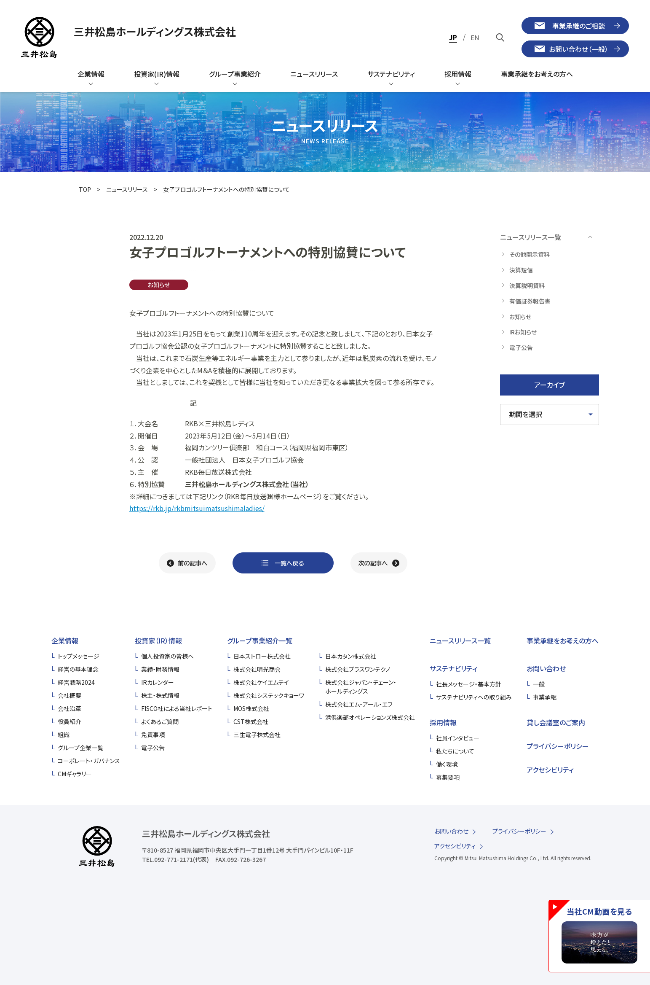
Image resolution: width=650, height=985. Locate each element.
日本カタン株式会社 (350, 656)
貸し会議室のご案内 (556, 722)
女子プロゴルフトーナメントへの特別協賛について (226, 189)
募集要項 (448, 777)
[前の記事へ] (187, 562)
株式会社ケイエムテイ (261, 682)
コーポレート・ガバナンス (89, 760)
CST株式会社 (250, 721)
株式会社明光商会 (257, 669)
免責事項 (153, 734)
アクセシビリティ (550, 769)
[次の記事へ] (378, 562)
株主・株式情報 (160, 695)
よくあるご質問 (160, 721)
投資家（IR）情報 (158, 640)
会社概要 (69, 695)
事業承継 (544, 697)
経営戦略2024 (76, 682)
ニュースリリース (127, 189)
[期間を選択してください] (549, 414)
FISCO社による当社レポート (176, 708)
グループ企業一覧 (80, 747)
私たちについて (455, 751)
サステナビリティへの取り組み (474, 697)
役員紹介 (69, 721)
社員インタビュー (457, 738)
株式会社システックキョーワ (268, 695)
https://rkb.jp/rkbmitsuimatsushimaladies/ (197, 508)
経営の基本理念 (78, 669)
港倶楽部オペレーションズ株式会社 (370, 717)
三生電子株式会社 (257, 734)
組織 (64, 734)
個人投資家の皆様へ (167, 656)
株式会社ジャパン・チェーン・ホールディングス (360, 686)
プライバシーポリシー (558, 746)
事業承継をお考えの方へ (563, 640)
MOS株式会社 (251, 708)
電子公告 (153, 747)
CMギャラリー (75, 774)
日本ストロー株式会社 (262, 656)
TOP (85, 189)
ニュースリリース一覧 (460, 640)
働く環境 (447, 764)
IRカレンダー (157, 682)
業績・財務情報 (160, 669)
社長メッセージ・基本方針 (468, 684)
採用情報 (443, 722)
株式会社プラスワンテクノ (357, 669)
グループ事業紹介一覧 (259, 640)
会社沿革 (69, 708)
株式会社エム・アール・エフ (359, 704)
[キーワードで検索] (500, 37)
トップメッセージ (78, 656)
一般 (539, 684)
